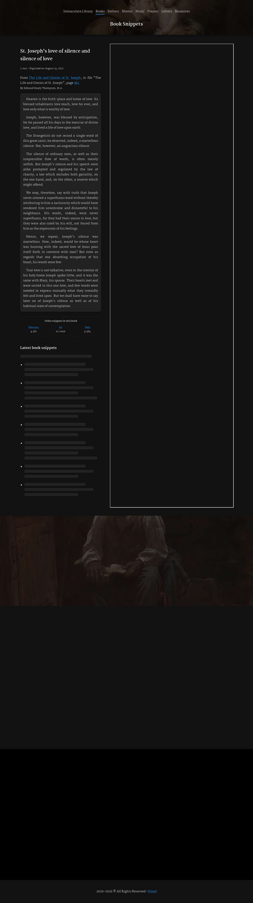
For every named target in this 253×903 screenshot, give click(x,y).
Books (100, 11)
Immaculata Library (78, 11)
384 (76, 83)
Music (139, 11)
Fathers (113, 11)
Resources (182, 11)
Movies (127, 11)
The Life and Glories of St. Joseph (55, 77)
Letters (166, 11)
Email (152, 891)
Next (87, 327)
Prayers (152, 11)
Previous (33, 327)
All (60, 327)
